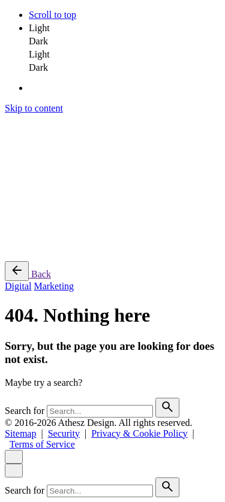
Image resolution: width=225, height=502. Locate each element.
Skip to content (34, 108)
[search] (167, 408)
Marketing (54, 286)
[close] (14, 457)
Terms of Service (42, 444)
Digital (18, 286)
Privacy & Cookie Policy (139, 433)
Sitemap (20, 433)
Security (64, 433)
